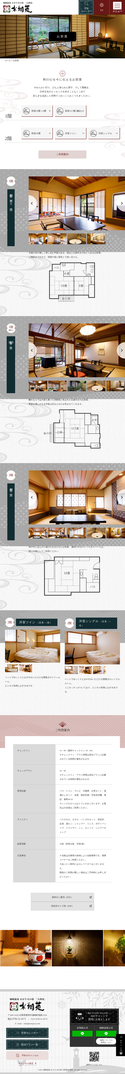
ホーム (8, 61)
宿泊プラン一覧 (29, 1043)
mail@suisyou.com (32, 1022)
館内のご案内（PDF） (37, 904)
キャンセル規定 (26, 1063)
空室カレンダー (29, 1031)
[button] (121, 210)
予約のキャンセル (30, 1055)
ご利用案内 (62, 161)
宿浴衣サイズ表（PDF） (87, 904)
